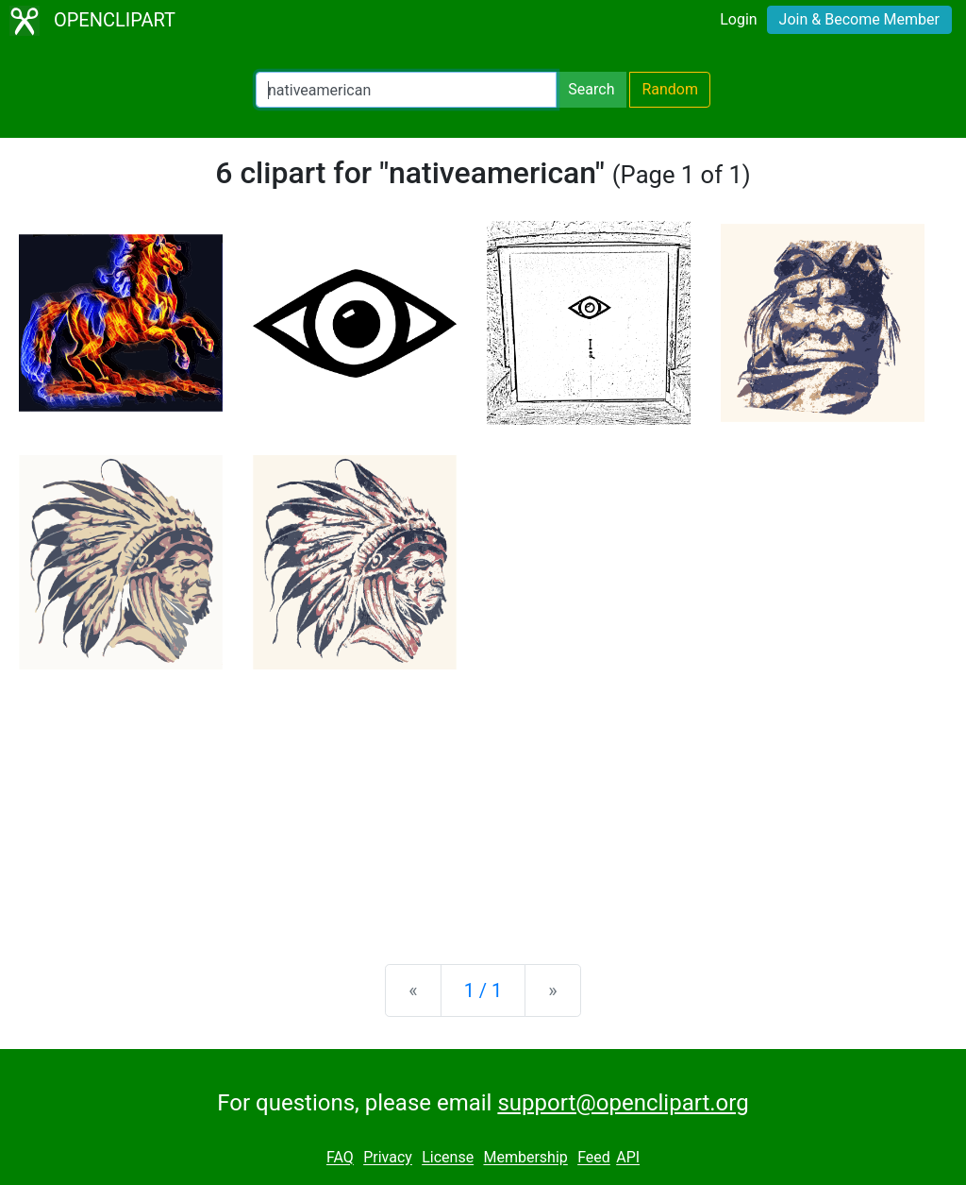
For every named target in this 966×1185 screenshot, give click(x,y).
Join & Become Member (859, 19)
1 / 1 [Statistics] (483, 990)
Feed (593, 1158)
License (448, 1158)
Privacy (387, 1158)
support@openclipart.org (622, 1103)
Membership (525, 1158)
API (628, 1158)
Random (669, 89)
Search (591, 89)
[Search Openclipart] (406, 90)
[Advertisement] (483, 801)
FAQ (340, 1158)
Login (738, 19)
